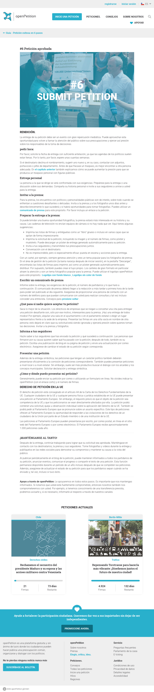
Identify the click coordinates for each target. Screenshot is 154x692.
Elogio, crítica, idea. (80, 654)
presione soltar (70, 299)
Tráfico (115, 559)
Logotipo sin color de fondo (87, 275)
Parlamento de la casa (125, 651)
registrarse (111, 4)
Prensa (74, 651)
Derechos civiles (38, 559)
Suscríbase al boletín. (20, 667)
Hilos (73, 675)
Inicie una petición (67, 16)
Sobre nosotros (133, 16)
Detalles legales (122, 672)
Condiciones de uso (124, 665)
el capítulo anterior (45, 169)
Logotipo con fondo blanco (56, 275)
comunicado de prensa (32, 210)
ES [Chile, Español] (144, 4)
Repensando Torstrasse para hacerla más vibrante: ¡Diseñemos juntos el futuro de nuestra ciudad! (115, 568)
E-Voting (118, 654)
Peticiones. (93, 16)
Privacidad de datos (124, 669)
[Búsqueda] (149, 16)
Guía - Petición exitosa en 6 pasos (24, 33)
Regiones (75, 679)
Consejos (112, 16)
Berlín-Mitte (115, 517)
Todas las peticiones (81, 669)
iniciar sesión (129, 4)
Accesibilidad (121, 675)
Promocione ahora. (77, 628)
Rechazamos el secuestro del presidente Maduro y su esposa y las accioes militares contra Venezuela (38, 568)
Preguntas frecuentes (125, 647)
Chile (38, 517)
